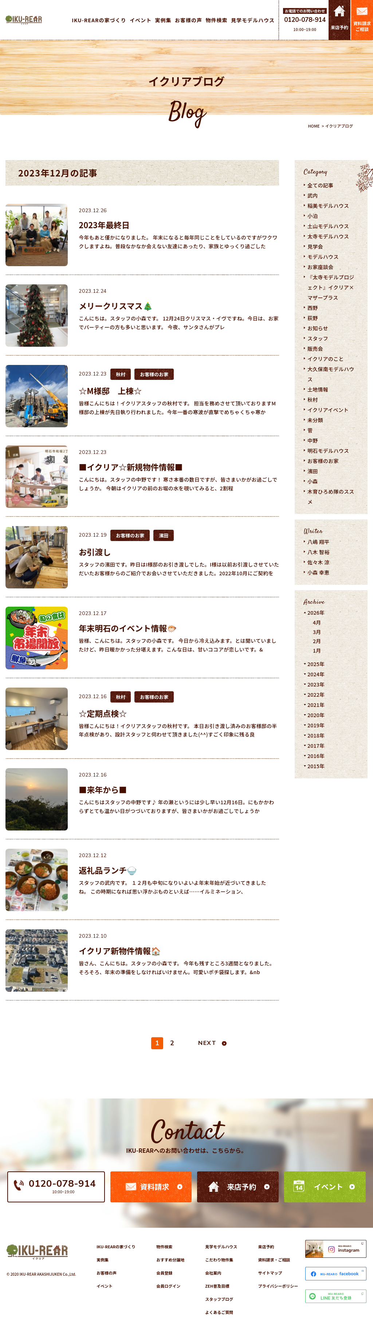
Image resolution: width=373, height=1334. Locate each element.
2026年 (316, 612)
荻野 (312, 318)
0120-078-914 (305, 20)
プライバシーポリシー (278, 1286)
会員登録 (164, 1273)
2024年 (316, 674)
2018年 (316, 735)
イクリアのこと (325, 358)
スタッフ (317, 338)
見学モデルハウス (221, 1246)
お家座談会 (320, 267)
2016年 (316, 755)
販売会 (315, 348)
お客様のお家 (323, 460)
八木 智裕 (318, 552)
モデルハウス (323, 256)
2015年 (316, 766)
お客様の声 (107, 1273)
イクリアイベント (328, 409)
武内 (312, 195)
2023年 (316, 684)
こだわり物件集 (219, 1260)
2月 (317, 641)
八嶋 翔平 (318, 541)
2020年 (316, 715)
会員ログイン (168, 1286)
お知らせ (317, 328)
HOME (313, 126)
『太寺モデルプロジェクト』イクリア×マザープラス (330, 287)
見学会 (315, 246)
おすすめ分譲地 (170, 1260)
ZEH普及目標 (217, 1286)
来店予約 (241, 1186)
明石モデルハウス (328, 450)
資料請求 (154, 1186)
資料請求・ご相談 (274, 1260)
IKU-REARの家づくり (116, 1246)
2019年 (316, 725)
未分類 (315, 420)
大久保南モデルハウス (330, 374)
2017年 (316, 745)
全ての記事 (320, 185)
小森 (312, 481)
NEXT (207, 1043)
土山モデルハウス (328, 226)
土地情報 (317, 389)
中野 (312, 440)
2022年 (316, 694)
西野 (312, 307)
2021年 (316, 704)
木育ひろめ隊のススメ (330, 496)
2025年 (316, 664)
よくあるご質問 (219, 1312)
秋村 (312, 399)
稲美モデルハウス (328, 205)
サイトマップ (270, 1273)
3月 (317, 631)
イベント (328, 1186)
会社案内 (213, 1273)
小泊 (312, 215)
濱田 (312, 471)
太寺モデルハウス (328, 236)
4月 (317, 622)
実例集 (103, 1260)
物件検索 (164, 1246)
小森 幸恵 (318, 572)
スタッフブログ (219, 1299)
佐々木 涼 (318, 562)
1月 (317, 650)
